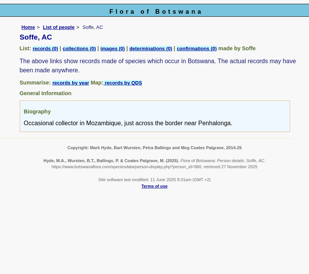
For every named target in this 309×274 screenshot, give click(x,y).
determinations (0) (150, 48)
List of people (58, 27)
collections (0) (79, 48)
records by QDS (122, 83)
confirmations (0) (197, 48)
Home (28, 27)
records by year (70, 83)
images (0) (113, 48)
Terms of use (155, 186)
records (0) (45, 48)
